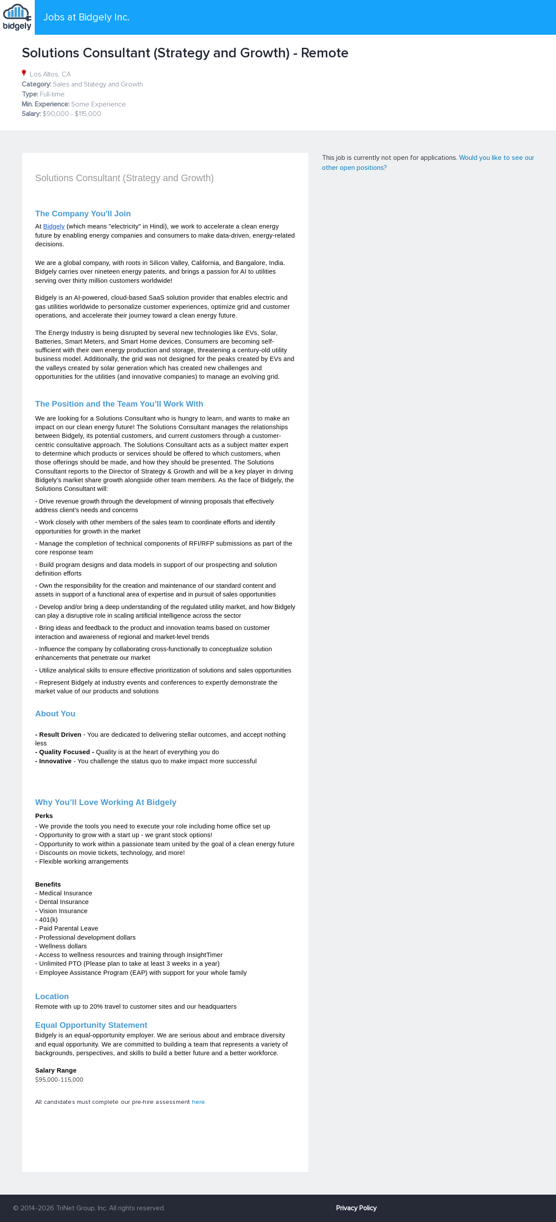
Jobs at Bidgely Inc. (86, 17)
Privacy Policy (356, 1208)
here (198, 1102)
